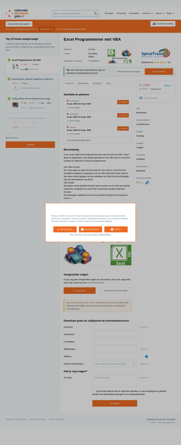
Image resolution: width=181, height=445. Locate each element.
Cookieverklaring (104, 235)
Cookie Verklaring (105, 221)
